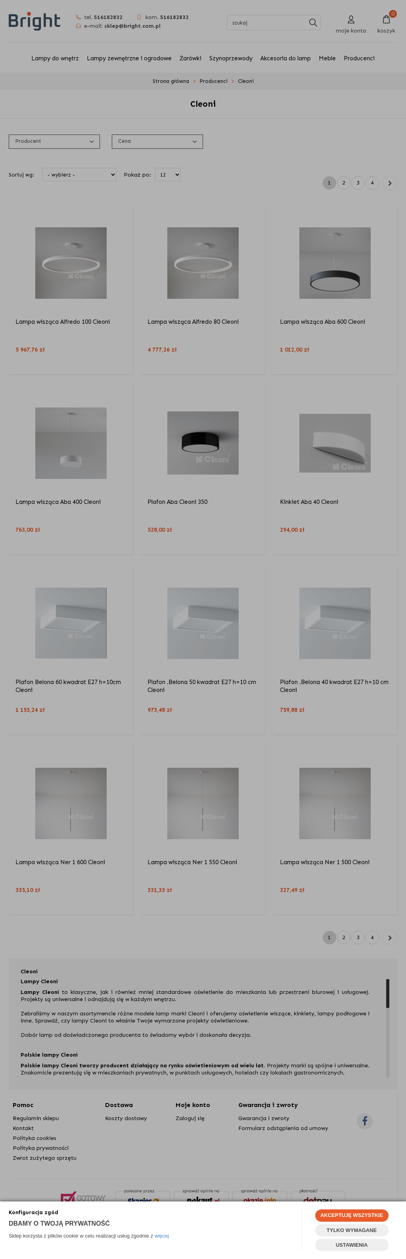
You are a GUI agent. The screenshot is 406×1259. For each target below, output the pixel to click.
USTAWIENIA (352, 1245)
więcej (162, 1236)
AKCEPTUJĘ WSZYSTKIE (351, 1215)
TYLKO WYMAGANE (352, 1230)
